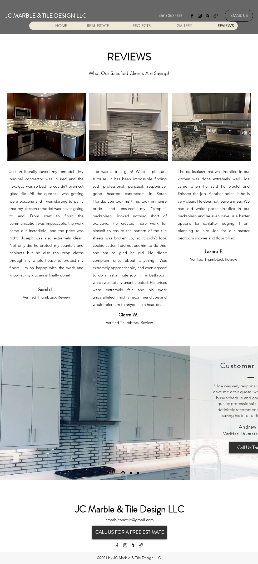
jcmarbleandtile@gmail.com (129, 519)
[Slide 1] (123, 473)
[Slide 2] (131, 473)
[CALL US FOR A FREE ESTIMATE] (129, 532)
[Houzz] (207, 15)
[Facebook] (192, 15)
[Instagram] (199, 15)
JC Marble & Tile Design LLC (129, 509)
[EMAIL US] (239, 16)
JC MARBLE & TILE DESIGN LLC (45, 16)
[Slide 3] (138, 473)
